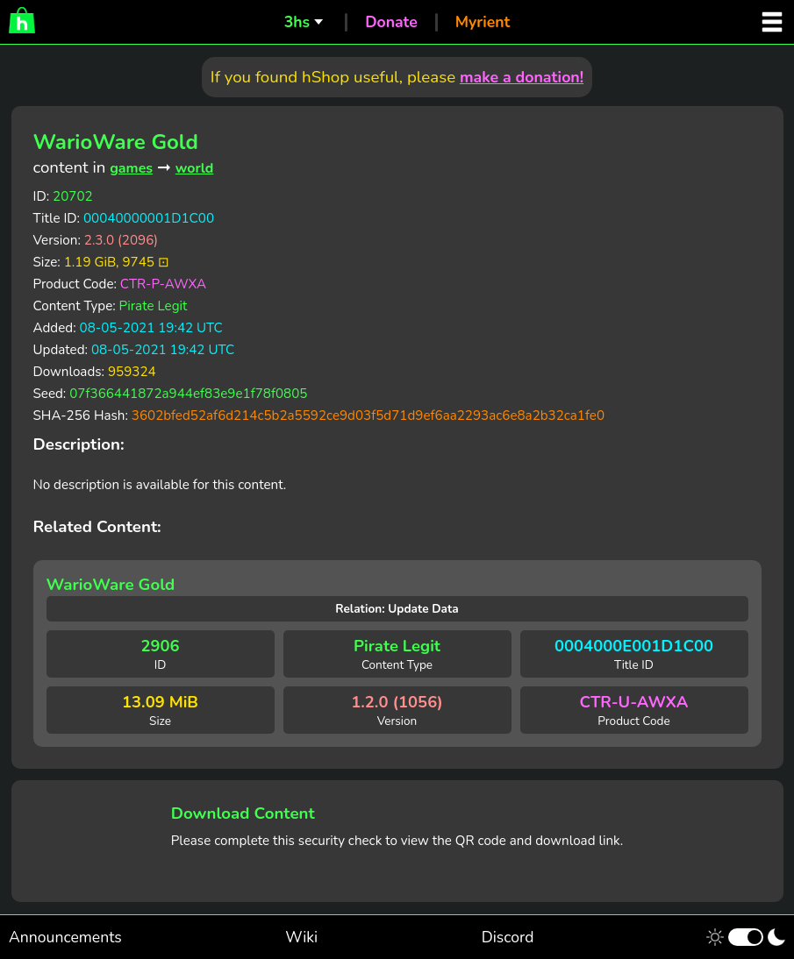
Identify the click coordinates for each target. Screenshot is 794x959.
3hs (297, 21)
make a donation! (521, 77)
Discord (508, 937)
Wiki (301, 937)
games (131, 168)
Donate (391, 21)
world (194, 168)
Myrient (483, 21)
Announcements (65, 937)
